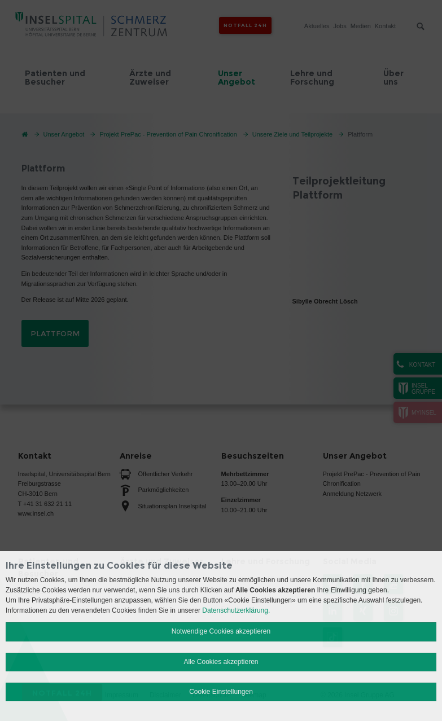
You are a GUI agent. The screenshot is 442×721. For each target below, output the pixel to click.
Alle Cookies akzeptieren (220, 662)
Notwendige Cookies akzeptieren (221, 631)
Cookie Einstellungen (221, 692)
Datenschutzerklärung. (236, 610)
